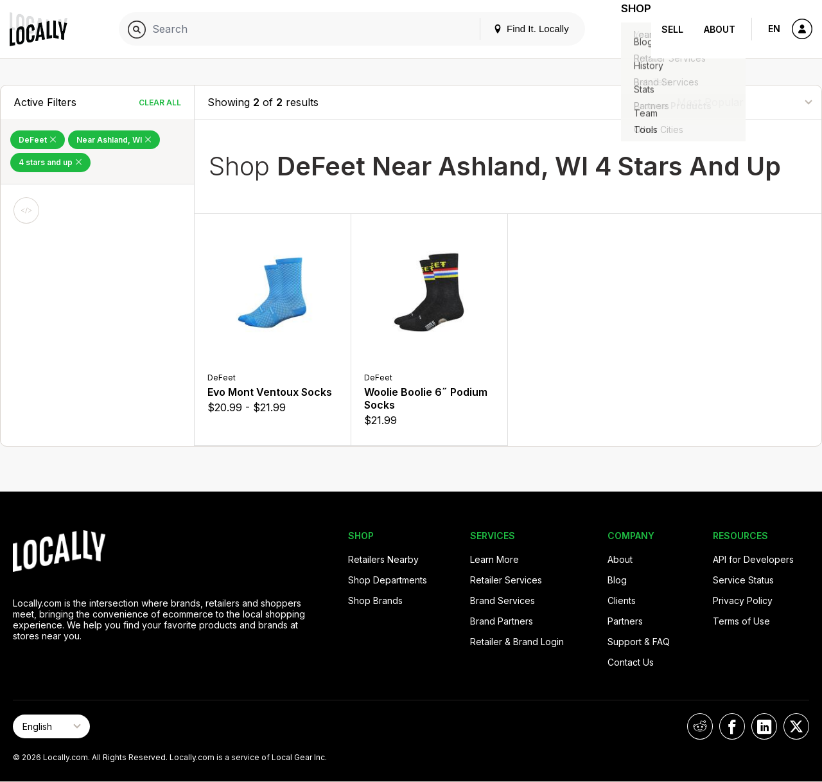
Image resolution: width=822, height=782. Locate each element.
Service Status (743, 579)
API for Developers (753, 559)
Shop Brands (375, 600)
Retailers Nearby (383, 559)
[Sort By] (744, 102)
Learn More (494, 559)
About (719, 29)
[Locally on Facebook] (732, 726)
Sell (672, 29)
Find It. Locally (515, 28)
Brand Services (502, 600)
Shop (628, 29)
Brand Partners (501, 621)
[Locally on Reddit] (700, 726)
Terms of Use (741, 621)
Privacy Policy (743, 600)
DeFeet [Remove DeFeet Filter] (38, 140)
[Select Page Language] (51, 726)
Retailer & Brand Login (517, 641)
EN (774, 28)
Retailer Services (506, 579)
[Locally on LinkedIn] (764, 726)
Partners (625, 621)
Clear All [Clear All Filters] (160, 102)
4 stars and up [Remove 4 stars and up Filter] (50, 162)
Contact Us (631, 662)
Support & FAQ (639, 641)
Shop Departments (387, 579)
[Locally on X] (796, 726)
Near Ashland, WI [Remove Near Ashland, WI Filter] (114, 140)
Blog (617, 579)
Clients (622, 600)
